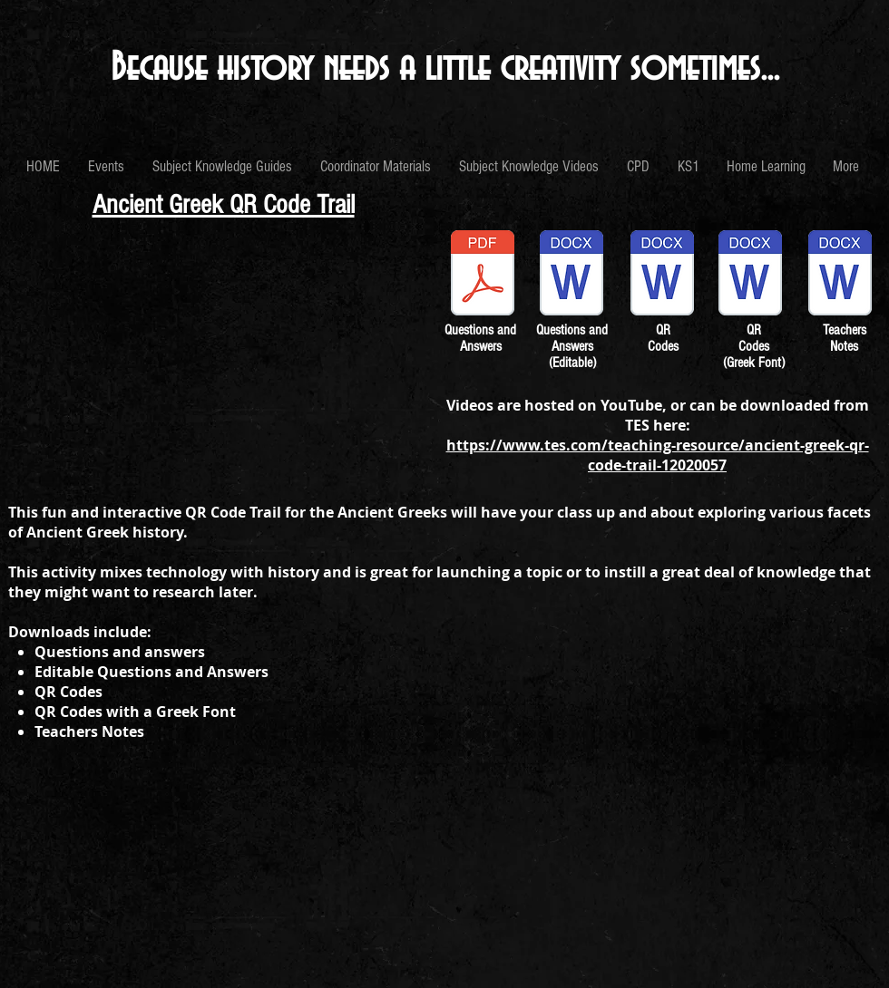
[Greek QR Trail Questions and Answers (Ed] (571, 274)
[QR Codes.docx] (662, 274)
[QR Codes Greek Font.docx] (750, 274)
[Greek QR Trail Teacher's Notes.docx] (840, 274)
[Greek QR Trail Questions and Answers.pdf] (482, 274)
